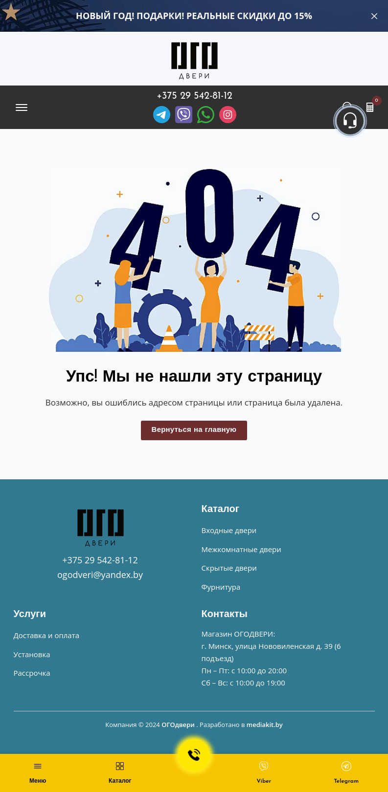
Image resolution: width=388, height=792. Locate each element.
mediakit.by (265, 724)
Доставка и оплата (47, 635)
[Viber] (183, 114)
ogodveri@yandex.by (100, 574)
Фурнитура (221, 587)
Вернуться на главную (194, 430)
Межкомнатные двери (241, 549)
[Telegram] (161, 114)
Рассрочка (32, 673)
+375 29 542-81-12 (194, 96)
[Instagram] (227, 114)
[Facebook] (205, 114)
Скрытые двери (229, 568)
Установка (32, 654)
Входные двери (229, 530)
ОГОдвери (178, 724)
